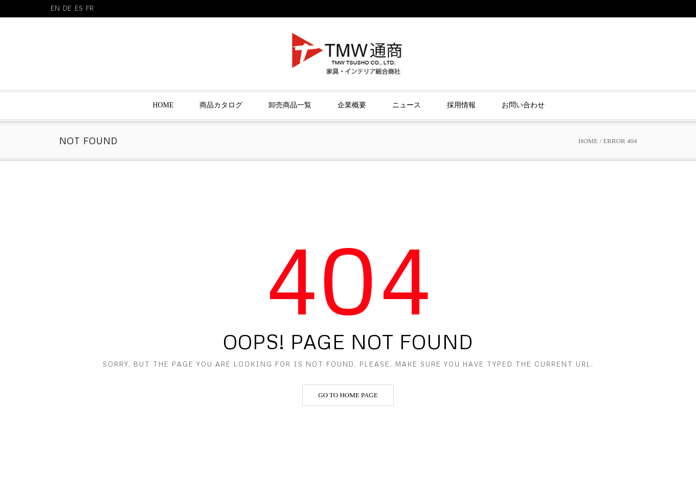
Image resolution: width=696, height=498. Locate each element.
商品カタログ (220, 105)
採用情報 (461, 105)
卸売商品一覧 (289, 105)
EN (55, 8)
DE (67, 8)
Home (163, 105)
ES (79, 8)
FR (90, 8)
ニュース (406, 105)
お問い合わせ (523, 105)
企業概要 (352, 105)
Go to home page (347, 395)
